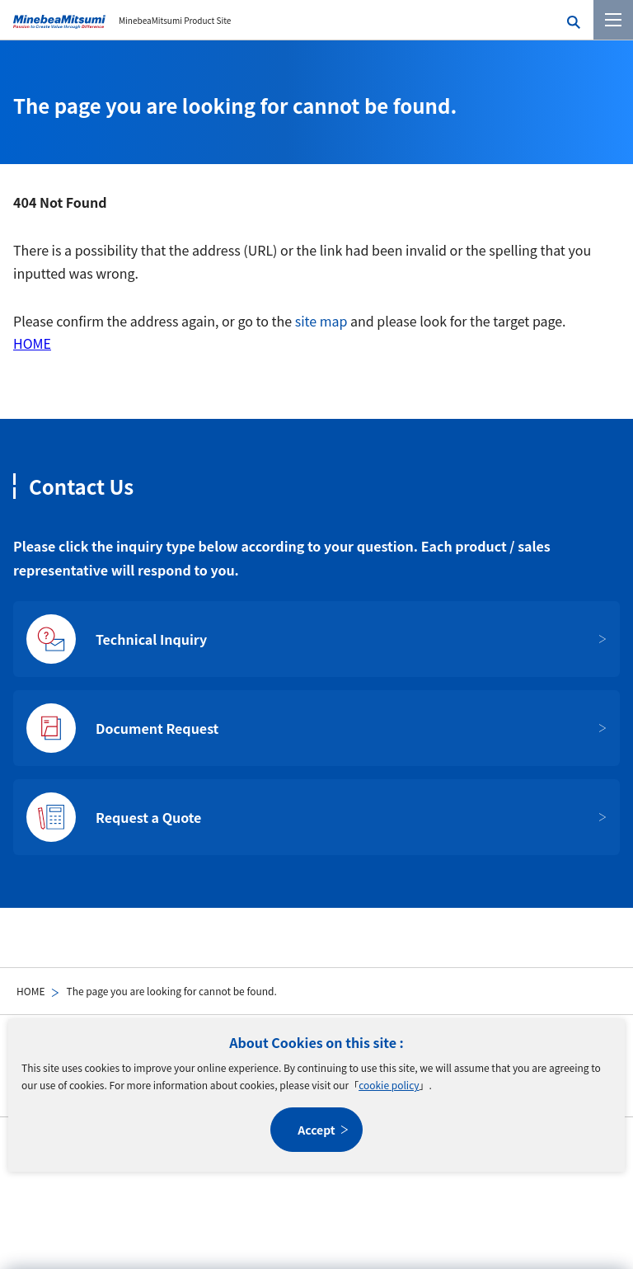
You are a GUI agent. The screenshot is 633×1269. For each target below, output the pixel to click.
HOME (30, 991)
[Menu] (613, 20)
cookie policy (389, 1085)
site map (321, 321)
